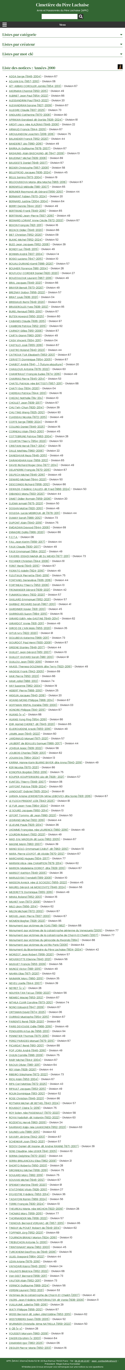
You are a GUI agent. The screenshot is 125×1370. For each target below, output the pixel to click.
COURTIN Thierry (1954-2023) (28, 441)
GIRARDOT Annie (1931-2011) (26, 623)
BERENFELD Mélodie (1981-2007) (29, 187)
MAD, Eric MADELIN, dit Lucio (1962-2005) (34, 839)
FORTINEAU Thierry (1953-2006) (29, 585)
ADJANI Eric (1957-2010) (24, 81)
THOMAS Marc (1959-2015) (26, 1213)
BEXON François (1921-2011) (26, 225)
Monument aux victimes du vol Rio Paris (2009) (38, 945)
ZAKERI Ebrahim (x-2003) (25, 1338)
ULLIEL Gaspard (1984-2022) (26, 1257)
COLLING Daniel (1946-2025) (27, 427)
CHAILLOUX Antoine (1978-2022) (29, 369)
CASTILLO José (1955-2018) (26, 345)
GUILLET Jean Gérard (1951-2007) (30, 652)
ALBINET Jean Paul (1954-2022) (28, 96)
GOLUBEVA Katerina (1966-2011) (29, 638)
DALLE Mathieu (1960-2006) (26, 451)
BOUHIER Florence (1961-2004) (28, 268)
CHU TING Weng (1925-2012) (27, 412)
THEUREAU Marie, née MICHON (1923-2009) (36, 1209)
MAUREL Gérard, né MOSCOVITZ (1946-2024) (37, 887)
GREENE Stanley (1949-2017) (27, 647)
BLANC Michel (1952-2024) (25, 240)
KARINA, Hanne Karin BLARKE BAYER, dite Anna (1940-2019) (45, 762)
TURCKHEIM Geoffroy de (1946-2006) (32, 1252)
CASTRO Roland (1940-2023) (27, 350)
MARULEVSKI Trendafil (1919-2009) (30, 878)
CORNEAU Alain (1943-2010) (26, 431)
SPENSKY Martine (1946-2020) (28, 1185)
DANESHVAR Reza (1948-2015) (28, 455)
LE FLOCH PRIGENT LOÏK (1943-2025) (32, 801)
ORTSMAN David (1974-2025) (27, 1012)
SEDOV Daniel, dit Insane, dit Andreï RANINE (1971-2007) (44, 1146)
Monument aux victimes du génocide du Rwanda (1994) (44, 940)
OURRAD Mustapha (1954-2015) (29, 1017)
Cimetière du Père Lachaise (62, 7)
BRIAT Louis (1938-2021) (23, 297)
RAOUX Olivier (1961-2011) (25, 1065)
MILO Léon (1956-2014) (23, 906)
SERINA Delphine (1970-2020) (27, 1156)
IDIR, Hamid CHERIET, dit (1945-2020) (32, 724)
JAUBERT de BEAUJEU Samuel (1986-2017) (35, 743)
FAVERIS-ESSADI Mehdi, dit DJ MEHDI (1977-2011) (39, 556)
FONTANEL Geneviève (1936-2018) (30, 580)
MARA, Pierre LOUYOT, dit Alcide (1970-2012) (36, 854)
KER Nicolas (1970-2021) (24, 767)
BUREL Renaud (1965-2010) (25, 311)
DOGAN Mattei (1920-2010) (26, 508)
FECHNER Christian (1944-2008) (29, 561)
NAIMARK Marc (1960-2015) (26, 978)
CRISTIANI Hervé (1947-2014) (27, 446)
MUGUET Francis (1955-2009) (27, 964)
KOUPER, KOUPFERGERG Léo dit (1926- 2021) (36, 777)
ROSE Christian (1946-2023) (26, 1098)
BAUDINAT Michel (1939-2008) (28, 158)
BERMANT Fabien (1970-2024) (28, 196)
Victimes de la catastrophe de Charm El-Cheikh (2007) (44, 1295)
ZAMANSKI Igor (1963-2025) (26, 1343)
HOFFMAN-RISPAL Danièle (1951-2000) (33, 705)
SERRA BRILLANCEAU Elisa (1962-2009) (33, 1161)
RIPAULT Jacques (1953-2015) (27, 1089)
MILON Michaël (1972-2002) (26, 911)
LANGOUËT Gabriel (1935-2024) (29, 791)
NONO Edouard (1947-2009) (26, 1007)
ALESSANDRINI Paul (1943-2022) (29, 100)
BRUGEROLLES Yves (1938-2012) (28, 307)
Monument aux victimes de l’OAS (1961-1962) (37, 925)
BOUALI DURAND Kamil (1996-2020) (31, 264)
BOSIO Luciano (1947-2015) (26, 259)
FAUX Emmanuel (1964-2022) (27, 551)
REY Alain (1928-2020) (22, 1069)
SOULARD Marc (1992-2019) (26, 1175)
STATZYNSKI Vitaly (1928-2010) (28, 1189)
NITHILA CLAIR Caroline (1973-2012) (31, 1002)
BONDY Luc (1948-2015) (24, 249)
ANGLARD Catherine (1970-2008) (30, 115)
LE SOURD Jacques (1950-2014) (28, 810)
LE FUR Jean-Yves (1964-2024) (28, 806)
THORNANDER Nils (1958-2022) (28, 1218)
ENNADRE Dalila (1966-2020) (27, 532)
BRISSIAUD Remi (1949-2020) (27, 302)
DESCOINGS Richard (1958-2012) (29, 484)
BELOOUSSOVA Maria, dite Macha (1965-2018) (38, 182)
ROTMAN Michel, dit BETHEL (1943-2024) (34, 1103)
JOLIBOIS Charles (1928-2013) (27, 753)
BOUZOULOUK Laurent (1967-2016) (31, 278)
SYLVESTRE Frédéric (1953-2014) (29, 1194)
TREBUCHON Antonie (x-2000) (28, 1242)
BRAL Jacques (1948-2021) (25, 283)
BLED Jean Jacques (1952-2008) (29, 244)
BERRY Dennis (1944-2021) (25, 206)
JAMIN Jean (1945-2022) (24, 734)
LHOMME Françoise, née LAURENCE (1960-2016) (38, 830)
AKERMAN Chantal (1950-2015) (28, 91)
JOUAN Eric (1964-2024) (24, 758)
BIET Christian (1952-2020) (25, 235)
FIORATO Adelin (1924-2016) (26, 571)
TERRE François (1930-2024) (26, 1204)
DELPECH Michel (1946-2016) (27, 475)
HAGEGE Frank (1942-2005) (26, 671)
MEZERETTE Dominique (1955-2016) (31, 892)
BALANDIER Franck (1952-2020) (29, 139)
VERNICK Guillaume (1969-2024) (29, 1285)
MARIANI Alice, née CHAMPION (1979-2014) (36, 863)
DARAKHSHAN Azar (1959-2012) (28, 460)
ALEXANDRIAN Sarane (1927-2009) (30, 105)
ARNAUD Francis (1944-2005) (27, 129)
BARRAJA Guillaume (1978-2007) (29, 148)
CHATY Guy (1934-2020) (24, 388)
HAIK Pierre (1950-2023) (24, 676)
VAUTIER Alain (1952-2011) (25, 1281)
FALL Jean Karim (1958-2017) (27, 542)
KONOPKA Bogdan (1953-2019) (28, 772)
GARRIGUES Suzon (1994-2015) (28, 614)
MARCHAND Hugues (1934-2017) (29, 858)
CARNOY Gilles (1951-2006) (26, 331)
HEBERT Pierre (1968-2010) (25, 690)
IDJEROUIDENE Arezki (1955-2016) (30, 729)
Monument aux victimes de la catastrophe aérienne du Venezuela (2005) (55, 930)
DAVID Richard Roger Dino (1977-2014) (33, 465)
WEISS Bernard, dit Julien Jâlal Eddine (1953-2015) (40, 1314)
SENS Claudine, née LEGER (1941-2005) (33, 1151)
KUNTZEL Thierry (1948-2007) (27, 782)
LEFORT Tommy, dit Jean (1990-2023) (32, 815)
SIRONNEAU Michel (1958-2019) (28, 1170)
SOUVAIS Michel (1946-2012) (27, 1180)
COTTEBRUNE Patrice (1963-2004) (30, 436)
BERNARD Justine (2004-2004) (28, 201)
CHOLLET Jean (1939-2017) (25, 403)
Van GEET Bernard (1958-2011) (28, 1276)
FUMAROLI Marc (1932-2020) (27, 595)
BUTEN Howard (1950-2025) (26, 316)
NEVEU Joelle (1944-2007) (25, 983)
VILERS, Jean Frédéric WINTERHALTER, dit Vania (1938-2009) (46, 1300)
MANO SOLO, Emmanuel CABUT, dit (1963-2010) (39, 849)
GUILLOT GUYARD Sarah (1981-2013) (31, 657)
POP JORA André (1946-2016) (27, 1050)
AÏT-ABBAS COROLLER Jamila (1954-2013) (35, 86)
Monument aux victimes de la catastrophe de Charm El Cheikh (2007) (53, 935)
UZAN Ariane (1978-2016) (24, 1261)
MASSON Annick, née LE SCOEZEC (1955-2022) (38, 882)
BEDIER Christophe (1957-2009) (29, 168)
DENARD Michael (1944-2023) (28, 479)
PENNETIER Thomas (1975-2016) (29, 1036)
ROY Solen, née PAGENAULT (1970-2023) (34, 1113)
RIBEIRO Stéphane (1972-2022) (28, 1074)
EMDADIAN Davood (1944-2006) (29, 527)
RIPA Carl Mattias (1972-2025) (28, 1084)
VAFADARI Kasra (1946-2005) (27, 1266)
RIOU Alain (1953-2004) (23, 1079)
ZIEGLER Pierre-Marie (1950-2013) (30, 1348)
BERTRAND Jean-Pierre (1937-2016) (31, 216)
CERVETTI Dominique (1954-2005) (30, 359)
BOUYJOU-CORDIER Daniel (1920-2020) (34, 273)
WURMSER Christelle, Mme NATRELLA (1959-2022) (40, 1324)
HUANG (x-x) (17, 714)
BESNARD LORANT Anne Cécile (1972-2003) (36, 220)
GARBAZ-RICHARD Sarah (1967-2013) (32, 604)
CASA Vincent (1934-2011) (25, 340)
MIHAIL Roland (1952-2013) (25, 897)
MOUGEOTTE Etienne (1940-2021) (30, 959)
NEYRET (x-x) (17, 988)
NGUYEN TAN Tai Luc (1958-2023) (30, 993)
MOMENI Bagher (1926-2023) (27, 921)
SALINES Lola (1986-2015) (24, 1132)
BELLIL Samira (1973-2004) (25, 177)
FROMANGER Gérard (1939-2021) (29, 590)
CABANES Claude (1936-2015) (27, 321)
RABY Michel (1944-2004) (25, 1060)
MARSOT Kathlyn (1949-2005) (28, 873)
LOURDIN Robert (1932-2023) (27, 834)
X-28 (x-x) (15, 1328)
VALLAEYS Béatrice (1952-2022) (29, 1271)
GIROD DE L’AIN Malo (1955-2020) (30, 628)
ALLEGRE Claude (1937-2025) (27, 110)
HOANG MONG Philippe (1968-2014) (31, 700)
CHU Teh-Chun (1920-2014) (26, 407)
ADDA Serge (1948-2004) (25, 76)
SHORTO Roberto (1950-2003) (28, 1165)
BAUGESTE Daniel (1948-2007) (28, 163)
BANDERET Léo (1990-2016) (26, 144)
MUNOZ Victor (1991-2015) (25, 969)
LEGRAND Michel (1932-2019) (27, 820)
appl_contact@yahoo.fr (104, 1361)
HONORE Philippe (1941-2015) (27, 710)
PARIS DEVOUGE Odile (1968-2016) (30, 1026)
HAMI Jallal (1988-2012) (23, 681)
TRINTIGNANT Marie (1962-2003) (29, 1247)
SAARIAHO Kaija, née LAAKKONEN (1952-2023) (37, 1127)
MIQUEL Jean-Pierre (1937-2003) (30, 916)
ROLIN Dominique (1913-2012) (27, 1093)
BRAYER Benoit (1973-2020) (26, 288)
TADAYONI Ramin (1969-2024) (28, 1199)
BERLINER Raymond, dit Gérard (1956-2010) (36, 192)
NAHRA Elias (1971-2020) (24, 973)
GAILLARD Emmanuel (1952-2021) (30, 599)
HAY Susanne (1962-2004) (25, 686)
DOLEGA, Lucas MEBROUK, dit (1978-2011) (34, 513)
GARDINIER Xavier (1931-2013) (27, 609)
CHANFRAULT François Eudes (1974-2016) (35, 374)
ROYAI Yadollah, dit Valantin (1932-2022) (34, 1117)
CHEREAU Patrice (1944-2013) (28, 393)
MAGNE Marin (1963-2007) (25, 844)
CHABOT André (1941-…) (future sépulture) (36, 364)
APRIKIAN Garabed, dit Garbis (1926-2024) (35, 120)
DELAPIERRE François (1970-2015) (30, 470)
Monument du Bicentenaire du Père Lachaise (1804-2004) (46, 949)
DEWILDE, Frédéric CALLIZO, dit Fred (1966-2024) (39, 489)
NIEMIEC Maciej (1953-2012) (26, 997)
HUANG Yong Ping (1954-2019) (28, 719)
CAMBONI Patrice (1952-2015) (28, 326)
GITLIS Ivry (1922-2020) (23, 633)
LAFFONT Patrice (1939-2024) (27, 786)
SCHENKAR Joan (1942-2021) (27, 1141)
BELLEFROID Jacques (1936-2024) (30, 172)
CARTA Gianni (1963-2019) (25, 335)
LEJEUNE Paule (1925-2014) (26, 825)
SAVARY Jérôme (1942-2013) (27, 1137)
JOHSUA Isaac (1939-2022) (26, 748)
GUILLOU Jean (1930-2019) (25, 662)
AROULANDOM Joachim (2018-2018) (32, 134)
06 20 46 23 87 (82, 1361)
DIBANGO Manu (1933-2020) (27, 494)
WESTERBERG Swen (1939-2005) (29, 1319)
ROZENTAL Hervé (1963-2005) (28, 1122)
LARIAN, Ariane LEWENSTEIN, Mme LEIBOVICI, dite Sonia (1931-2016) (50, 796)
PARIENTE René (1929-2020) (26, 1021)
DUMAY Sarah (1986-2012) (25, 518)
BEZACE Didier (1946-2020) (26, 230)
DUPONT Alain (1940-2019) (25, 523)
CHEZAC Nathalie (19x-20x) (26, 398)
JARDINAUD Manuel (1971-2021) (28, 738)
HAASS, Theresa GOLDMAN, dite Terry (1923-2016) (40, 666)
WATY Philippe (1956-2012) (26, 1309)
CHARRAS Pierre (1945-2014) (27, 379)
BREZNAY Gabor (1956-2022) (27, 292)
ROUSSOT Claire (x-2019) (25, 1108)
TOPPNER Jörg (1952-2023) (26, 1233)
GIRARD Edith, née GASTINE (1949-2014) (34, 618)
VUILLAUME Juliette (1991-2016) (28, 1305)
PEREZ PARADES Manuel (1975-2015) (32, 1041)
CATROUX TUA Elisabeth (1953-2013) (32, 355)
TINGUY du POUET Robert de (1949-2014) (35, 1228)
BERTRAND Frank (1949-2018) (27, 211)
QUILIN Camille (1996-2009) (26, 1055)
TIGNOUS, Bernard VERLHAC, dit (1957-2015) (36, 1223)
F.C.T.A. (13, 537)
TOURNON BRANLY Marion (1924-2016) (33, 1237)
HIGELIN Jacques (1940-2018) (27, 695)
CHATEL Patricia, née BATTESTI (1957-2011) (35, 383)
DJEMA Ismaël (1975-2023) (26, 503)
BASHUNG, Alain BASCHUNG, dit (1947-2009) (36, 153)
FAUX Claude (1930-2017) (25, 547)
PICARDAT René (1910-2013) (26, 1045)
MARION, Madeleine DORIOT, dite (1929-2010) (37, 868)
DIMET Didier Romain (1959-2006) (30, 499)
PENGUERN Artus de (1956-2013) (29, 1031)
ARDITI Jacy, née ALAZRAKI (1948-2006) (34, 124)
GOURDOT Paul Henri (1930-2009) (30, 642)
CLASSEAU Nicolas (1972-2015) (28, 417)
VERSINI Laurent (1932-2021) (26, 1290)
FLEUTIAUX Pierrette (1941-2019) (29, 575)
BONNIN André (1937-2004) (26, 254)
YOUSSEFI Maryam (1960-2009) (29, 1333)
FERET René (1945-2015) (24, 566)
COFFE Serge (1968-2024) (25, 422)
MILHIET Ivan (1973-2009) (25, 902)
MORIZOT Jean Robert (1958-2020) (31, 954)
